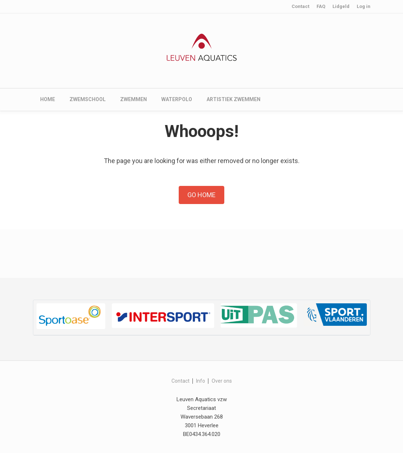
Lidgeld (340, 6)
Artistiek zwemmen (233, 99)
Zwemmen (133, 99)
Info (200, 381)
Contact (300, 6)
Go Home (201, 195)
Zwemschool (87, 99)
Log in (363, 6)
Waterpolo (176, 99)
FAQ (321, 6)
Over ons (222, 381)
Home (47, 99)
